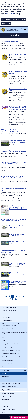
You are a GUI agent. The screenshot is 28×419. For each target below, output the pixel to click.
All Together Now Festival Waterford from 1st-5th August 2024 (13, 130)
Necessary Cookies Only (19, 19)
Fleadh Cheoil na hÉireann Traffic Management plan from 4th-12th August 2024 (18, 107)
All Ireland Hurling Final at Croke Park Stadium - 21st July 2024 (13, 163)
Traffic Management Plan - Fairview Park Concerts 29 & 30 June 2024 (13, 177)
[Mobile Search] (22, 29)
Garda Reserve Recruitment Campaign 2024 (16, 273)
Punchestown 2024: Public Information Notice (17, 282)
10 (23, 296)
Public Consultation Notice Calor (18, 55)
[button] (25, 321)
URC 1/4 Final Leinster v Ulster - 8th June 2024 (17, 263)
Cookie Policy (10, 13)
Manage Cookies (6, 23)
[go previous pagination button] (9, 296)
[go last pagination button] (16, 299)
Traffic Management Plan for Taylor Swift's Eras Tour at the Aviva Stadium (18, 207)
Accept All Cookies (6, 19)
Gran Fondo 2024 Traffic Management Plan (13, 189)
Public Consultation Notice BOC (11, 42)
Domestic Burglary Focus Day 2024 (17, 242)
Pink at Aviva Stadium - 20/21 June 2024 (17, 235)
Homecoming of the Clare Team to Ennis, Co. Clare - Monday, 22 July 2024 (13, 150)
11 (6, 299)
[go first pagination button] (6, 296)
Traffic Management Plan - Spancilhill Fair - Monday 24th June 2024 (13, 220)
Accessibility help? (20, 417)
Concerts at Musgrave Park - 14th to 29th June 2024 (13, 251)
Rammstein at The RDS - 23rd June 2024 (17, 226)
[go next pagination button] (13, 299)
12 (10, 299)
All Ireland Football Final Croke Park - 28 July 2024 (17, 141)
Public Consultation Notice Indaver (18, 72)
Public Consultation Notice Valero (18, 89)
